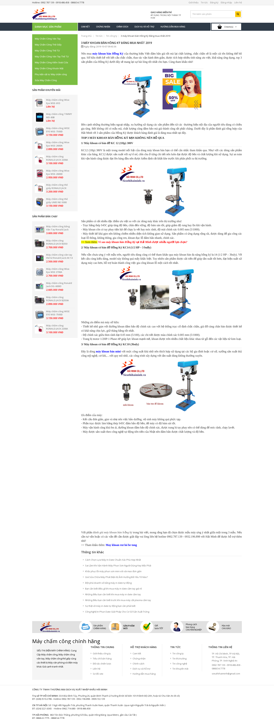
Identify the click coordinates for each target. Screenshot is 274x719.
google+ (51, 628)
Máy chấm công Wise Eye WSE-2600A (57, 144)
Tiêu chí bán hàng (102, 614)
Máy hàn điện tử (69, 708)
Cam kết (137, 609)
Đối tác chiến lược (102, 619)
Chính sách (138, 619)
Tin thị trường (179, 614)
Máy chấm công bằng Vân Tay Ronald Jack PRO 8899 (58, 229)
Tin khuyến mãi (180, 624)
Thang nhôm (51, 708)
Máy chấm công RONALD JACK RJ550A (57, 299)
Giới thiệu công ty (102, 609)
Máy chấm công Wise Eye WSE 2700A (57, 270)
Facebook (39, 628)
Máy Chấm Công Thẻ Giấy (48, 44)
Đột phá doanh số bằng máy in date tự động (108, 538)
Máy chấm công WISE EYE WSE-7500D (58, 130)
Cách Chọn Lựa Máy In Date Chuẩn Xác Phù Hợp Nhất (113, 515)
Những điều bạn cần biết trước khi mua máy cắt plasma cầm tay (118, 556)
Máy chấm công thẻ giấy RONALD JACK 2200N (57, 188)
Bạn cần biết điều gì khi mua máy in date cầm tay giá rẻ (113, 544)
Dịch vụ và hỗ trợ (141, 624)
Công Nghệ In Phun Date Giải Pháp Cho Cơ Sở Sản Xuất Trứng (117, 567)
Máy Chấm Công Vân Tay (48, 38)
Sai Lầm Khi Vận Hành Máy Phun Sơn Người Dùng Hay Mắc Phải (118, 521)
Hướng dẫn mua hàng (144, 629)
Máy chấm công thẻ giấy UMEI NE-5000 (57, 200)
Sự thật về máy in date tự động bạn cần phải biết (110, 561)
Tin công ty (111, 35)
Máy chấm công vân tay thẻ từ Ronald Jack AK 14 (59, 256)
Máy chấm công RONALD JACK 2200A (57, 158)
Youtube (57, 628)
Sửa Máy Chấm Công (46, 80)
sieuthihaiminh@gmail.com (226, 629)
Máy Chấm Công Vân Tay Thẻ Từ (52, 56)
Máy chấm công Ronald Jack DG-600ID (59, 284)
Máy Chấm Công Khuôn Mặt (49, 68)
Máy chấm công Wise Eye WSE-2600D (57, 172)
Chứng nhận (139, 614)
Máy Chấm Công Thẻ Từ (47, 50)
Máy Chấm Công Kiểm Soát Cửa (51, 62)
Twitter (45, 628)
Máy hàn (37, 708)
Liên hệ (96, 624)
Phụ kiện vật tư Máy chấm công (51, 74)
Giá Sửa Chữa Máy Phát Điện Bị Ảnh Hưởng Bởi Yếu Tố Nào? (116, 533)
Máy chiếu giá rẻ (90, 708)
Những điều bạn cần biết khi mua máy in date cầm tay (113, 550)
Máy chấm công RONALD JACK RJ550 (56, 242)
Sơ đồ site (98, 629)
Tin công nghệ (179, 619)
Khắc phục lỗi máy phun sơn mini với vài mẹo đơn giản (113, 527)
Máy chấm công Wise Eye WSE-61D (57, 101)
